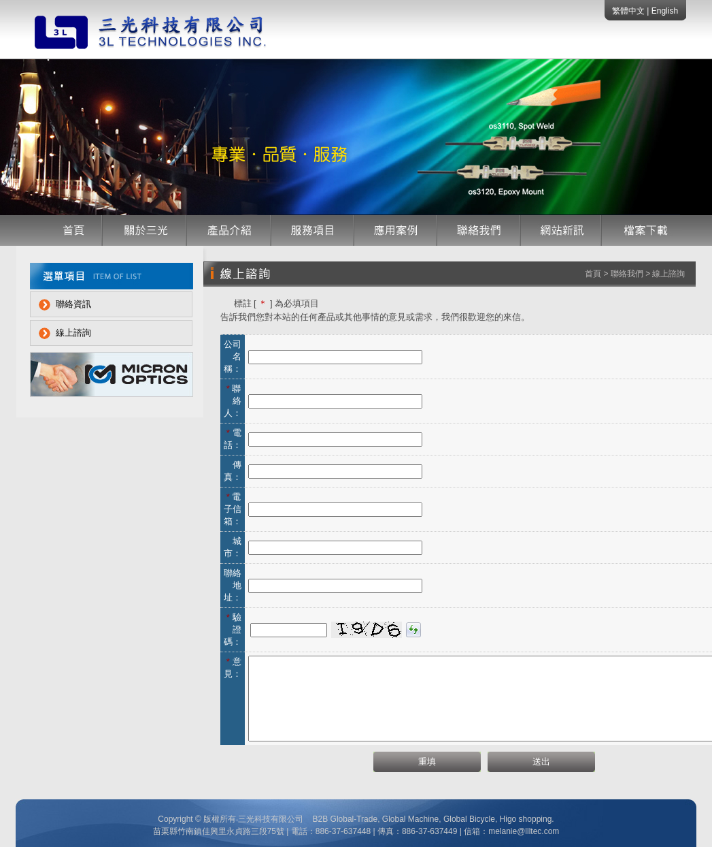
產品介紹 (229, 230)
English (664, 11)
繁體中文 (629, 11)
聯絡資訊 (73, 304)
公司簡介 (145, 230)
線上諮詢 (73, 332)
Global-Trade (354, 819)
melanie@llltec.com (523, 831)
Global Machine (410, 819)
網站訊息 (561, 230)
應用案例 (395, 230)
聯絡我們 (479, 230)
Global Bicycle (468, 819)
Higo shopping (526, 819)
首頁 (73, 230)
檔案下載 (642, 230)
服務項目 (312, 230)
